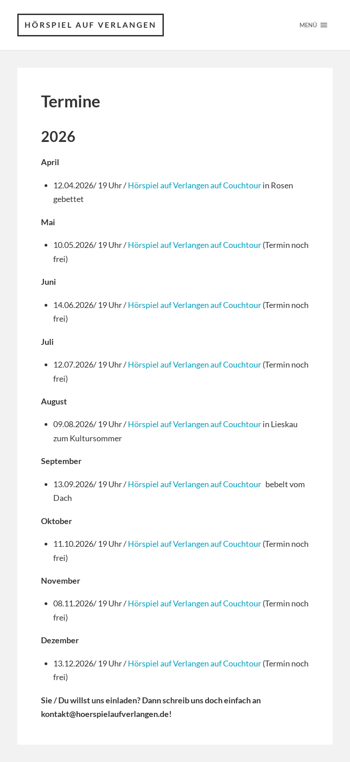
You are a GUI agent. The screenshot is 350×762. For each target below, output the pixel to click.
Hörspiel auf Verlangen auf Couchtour (194, 185)
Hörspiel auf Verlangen (91, 25)
